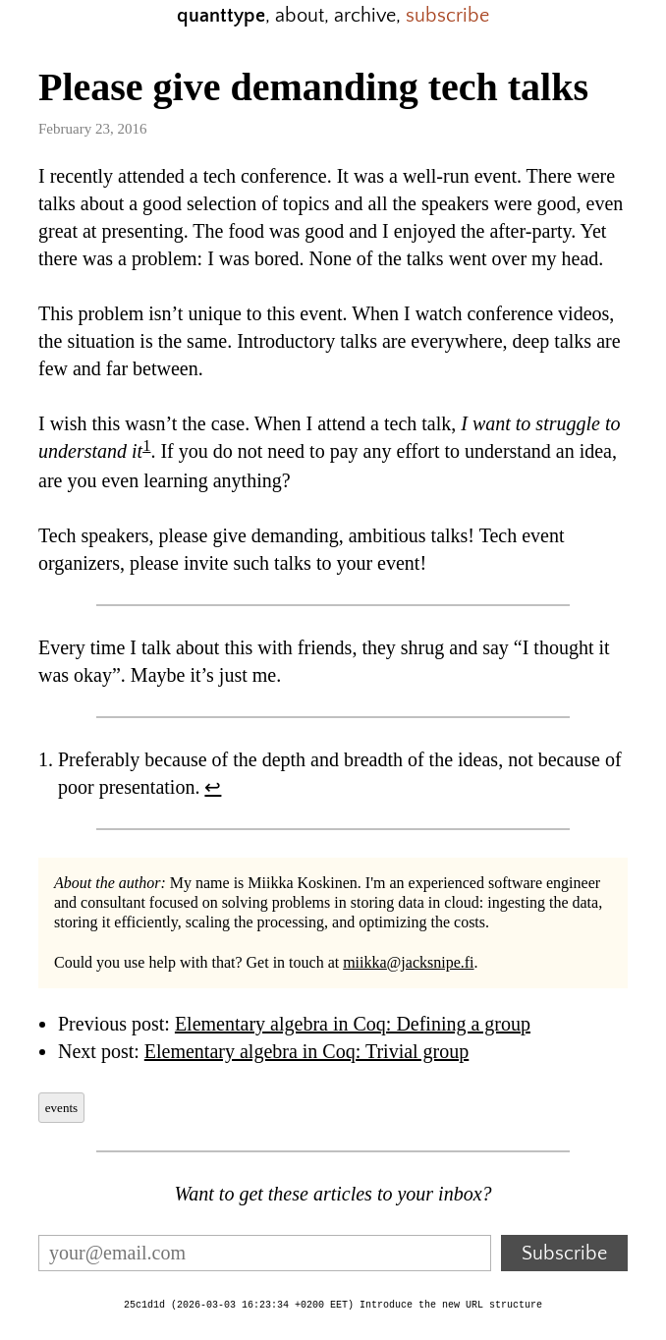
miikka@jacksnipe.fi (408, 962)
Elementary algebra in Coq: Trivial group (307, 1051)
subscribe (447, 16)
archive (365, 16)
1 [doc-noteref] (146, 445)
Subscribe (564, 1253)
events (61, 1107)
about (299, 16)
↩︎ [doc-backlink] (212, 787)
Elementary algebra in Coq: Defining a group (352, 1023)
